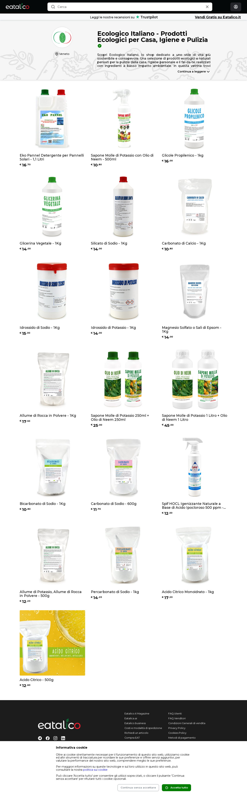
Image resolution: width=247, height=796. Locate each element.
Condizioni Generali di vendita (186, 723)
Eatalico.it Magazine (136, 713)
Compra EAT (132, 737)
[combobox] (129, 7)
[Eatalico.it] (17, 6)
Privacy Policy (176, 728)
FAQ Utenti (175, 713)
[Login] (235, 7)
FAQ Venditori (177, 718)
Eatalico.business (135, 723)
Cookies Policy (177, 732)
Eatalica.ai (130, 718)
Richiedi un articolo (136, 732)
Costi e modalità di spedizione (143, 728)
